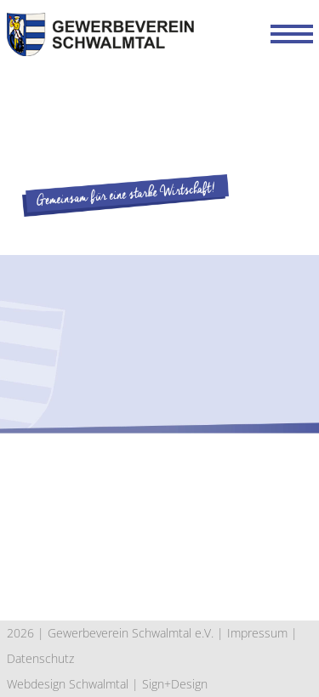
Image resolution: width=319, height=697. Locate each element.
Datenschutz (40, 658)
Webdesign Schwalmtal (67, 684)
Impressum (257, 633)
